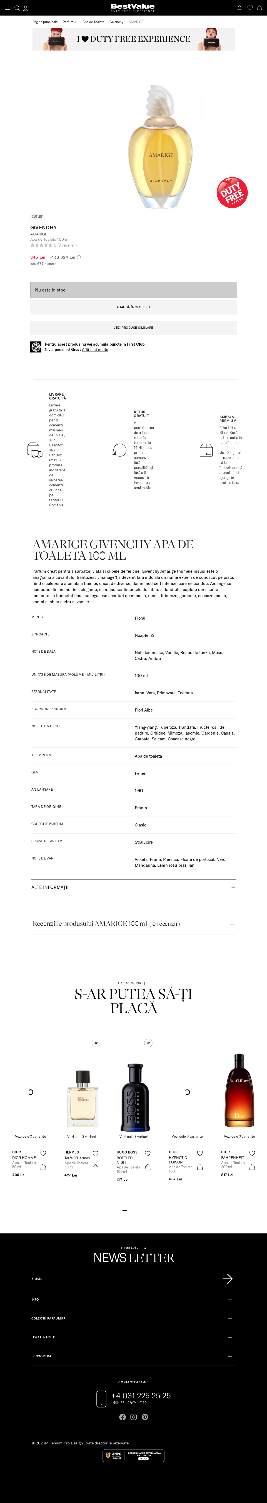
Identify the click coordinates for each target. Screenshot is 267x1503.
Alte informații (50, 887)
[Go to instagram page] (133, 1417)
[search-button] (17, 8)
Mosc (217, 652)
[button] (96, 1043)
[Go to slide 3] (133, 1210)
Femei (140, 773)
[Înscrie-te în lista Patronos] (227, 1279)
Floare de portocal (197, 859)
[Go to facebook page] (122, 1417)
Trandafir (186, 727)
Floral (140, 618)
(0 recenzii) (67, 245)
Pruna (155, 859)
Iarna (139, 692)
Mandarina (145, 865)
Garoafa (142, 739)
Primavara (166, 692)
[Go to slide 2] (129, 1210)
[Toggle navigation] (7, 8)
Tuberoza (167, 727)
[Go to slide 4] (138, 1210)
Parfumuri (70, 22)
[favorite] (250, 8)
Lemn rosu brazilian (175, 865)
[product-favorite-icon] (43, 1153)
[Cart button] (260, 8)
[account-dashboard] (26, 8)
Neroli (222, 859)
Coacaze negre (181, 739)
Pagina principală (45, 22)
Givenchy (116, 22)
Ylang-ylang (146, 727)
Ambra (154, 658)
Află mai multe (95, 349)
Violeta (141, 859)
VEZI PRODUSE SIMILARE (133, 328)
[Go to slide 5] (142, 1210)
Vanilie (171, 652)
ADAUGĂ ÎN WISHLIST (134, 307)
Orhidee (157, 733)
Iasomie (191, 733)
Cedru (140, 658)
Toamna (185, 692)
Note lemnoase (149, 652)
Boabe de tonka (195, 652)
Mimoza (175, 733)
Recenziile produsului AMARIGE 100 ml (106, 924)
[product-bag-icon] (43, 1166)
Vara (150, 692)
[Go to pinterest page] (144, 1417)
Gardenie (210, 733)
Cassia (227, 733)
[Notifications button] (240, 8)
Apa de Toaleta (93, 22)
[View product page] (82, 1092)
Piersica (170, 859)
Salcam (159, 739)
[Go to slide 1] (124, 1210)
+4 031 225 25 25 (141, 1395)
